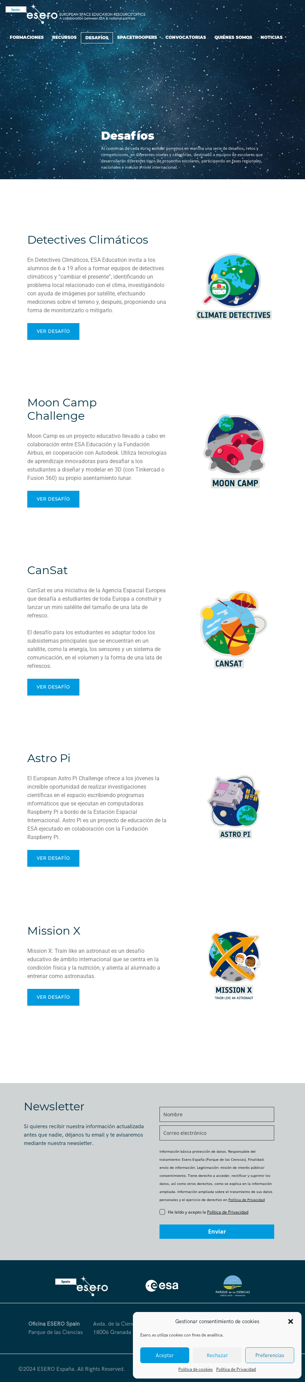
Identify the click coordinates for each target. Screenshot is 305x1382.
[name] (216, 1114)
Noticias (272, 37)
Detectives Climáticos (87, 239)
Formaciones (27, 37)
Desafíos (96, 37)
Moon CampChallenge (62, 409)
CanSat (47, 570)
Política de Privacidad (236, 1369)
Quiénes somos (233, 37)
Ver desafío (53, 331)
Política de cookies (195, 1369)
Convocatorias (185, 37)
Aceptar (165, 1355)
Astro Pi (49, 758)
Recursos (64, 37)
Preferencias (269, 1355)
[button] (290, 1321)
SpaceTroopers (137, 37)
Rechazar (217, 1355)
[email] (216, 1132)
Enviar (217, 1231)
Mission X (53, 930)
